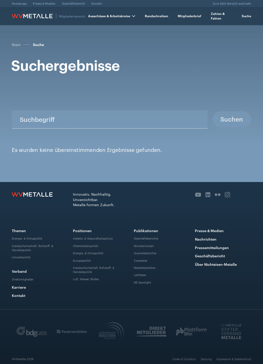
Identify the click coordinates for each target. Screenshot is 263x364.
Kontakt (96, 3)
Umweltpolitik (21, 257)
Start (16, 44)
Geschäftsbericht (73, 3)
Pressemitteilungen (212, 247)
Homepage (19, 3)
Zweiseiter (140, 260)
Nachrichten (206, 238)
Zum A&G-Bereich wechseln (232, 3)
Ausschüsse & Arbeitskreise (109, 16)
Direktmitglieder (22, 279)
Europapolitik (82, 260)
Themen (19, 230)
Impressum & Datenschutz (233, 359)
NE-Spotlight (142, 282)
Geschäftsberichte (146, 238)
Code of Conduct (184, 359)
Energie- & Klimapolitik (27, 238)
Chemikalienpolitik (85, 246)
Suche (38, 44)
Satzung (206, 359)
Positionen (82, 230)
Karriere (19, 287)
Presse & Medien (44, 3)
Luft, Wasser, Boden (86, 279)
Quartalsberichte (145, 253)
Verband (19, 271)
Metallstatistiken (145, 268)
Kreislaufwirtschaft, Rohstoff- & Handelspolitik (32, 248)
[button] (111, 16)
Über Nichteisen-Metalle (216, 264)
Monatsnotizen (144, 246)
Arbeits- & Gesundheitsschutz (93, 238)
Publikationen (146, 230)
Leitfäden (140, 275)
